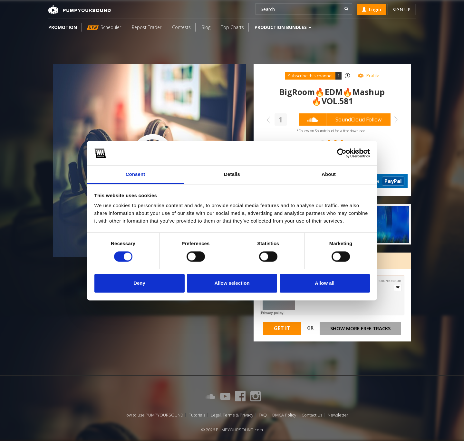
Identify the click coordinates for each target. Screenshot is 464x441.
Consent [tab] (135, 174)
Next (394, 120)
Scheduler (104, 27)
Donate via (378, 181)
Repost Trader (146, 27)
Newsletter (338, 415)
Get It (282, 328)
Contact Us (312, 415)
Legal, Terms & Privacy (232, 415)
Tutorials (197, 415)
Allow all (324, 283)
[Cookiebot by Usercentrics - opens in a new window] (342, 153)
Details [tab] (232, 174)
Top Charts (232, 27)
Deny (139, 283)
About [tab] (329, 174)
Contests (181, 27)
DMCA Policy (284, 415)
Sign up (401, 9)
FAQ (263, 415)
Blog (205, 27)
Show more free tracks (360, 328)
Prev (270, 120)
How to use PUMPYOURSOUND (153, 415)
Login (371, 9)
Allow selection (231, 283)
